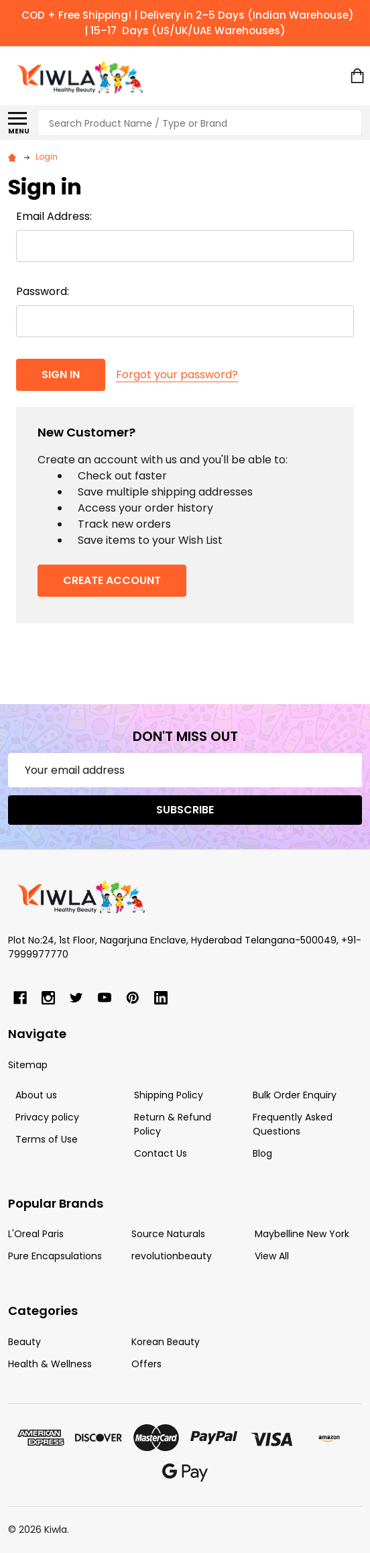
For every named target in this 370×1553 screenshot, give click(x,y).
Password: (42, 291)
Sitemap (28, 1065)
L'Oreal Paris (36, 1234)
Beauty (24, 1341)
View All (272, 1256)
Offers (146, 1364)
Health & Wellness (50, 1364)
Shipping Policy (168, 1095)
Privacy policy (47, 1117)
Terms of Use (46, 1139)
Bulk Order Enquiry (294, 1095)
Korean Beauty (165, 1341)
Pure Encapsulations (55, 1256)
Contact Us (160, 1153)
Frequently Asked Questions (292, 1124)
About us (36, 1095)
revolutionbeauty (171, 1256)
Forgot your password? (177, 374)
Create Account (112, 580)
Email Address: (54, 216)
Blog (262, 1153)
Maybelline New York (302, 1234)
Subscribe (185, 809)
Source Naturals (168, 1234)
